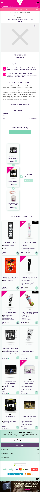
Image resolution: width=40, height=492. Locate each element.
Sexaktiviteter (23, 12)
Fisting (28, 12)
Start (11, 12)
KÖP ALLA (28, 180)
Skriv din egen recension (20, 132)
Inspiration (15, 12)
